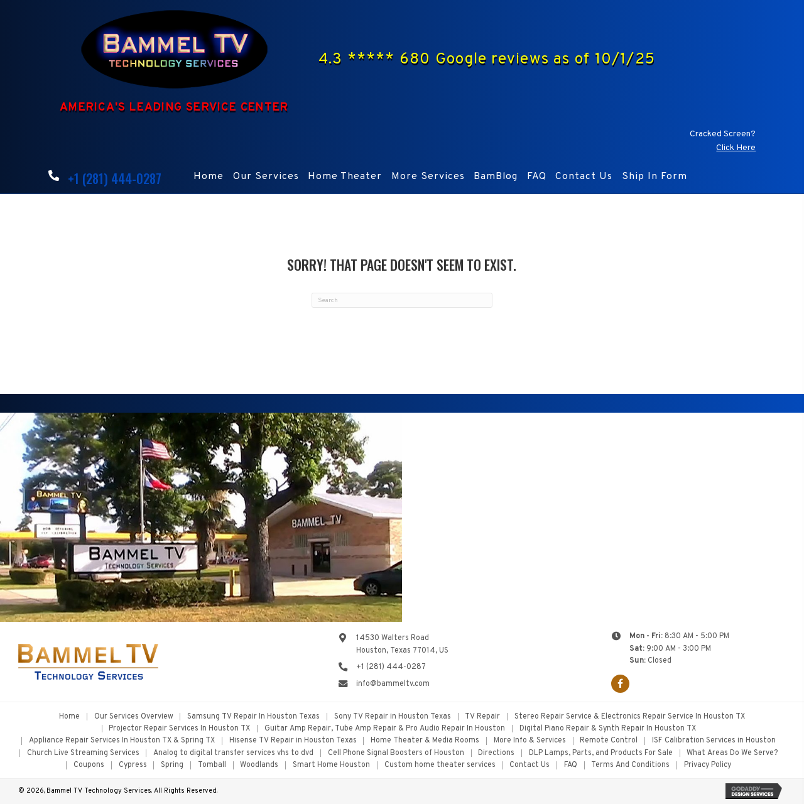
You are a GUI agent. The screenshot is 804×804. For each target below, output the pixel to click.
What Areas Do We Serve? (732, 753)
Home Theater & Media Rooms (425, 740)
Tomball (212, 765)
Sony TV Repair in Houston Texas (392, 716)
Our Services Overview (133, 716)
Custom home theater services (440, 765)
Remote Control (609, 740)
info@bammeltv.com (393, 684)
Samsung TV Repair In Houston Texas (253, 716)
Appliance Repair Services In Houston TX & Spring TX (122, 740)
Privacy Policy (707, 765)
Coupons (88, 765)
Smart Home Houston (331, 765)
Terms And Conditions (630, 765)
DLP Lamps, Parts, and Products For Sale (601, 753)
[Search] (402, 300)
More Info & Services (530, 740)
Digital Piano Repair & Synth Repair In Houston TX (607, 728)
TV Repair (482, 716)
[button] (620, 684)
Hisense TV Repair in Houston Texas (293, 740)
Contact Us (529, 765)
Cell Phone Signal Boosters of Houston (396, 753)
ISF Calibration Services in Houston (714, 740)
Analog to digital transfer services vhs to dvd (233, 753)
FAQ (570, 765)
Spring (172, 765)
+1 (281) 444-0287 (114, 178)
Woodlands (259, 765)
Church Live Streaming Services (83, 753)
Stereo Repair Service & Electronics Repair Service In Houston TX (629, 716)
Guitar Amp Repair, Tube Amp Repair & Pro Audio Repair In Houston (384, 728)
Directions (496, 753)
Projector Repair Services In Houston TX (179, 728)
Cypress (133, 765)
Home (69, 716)
